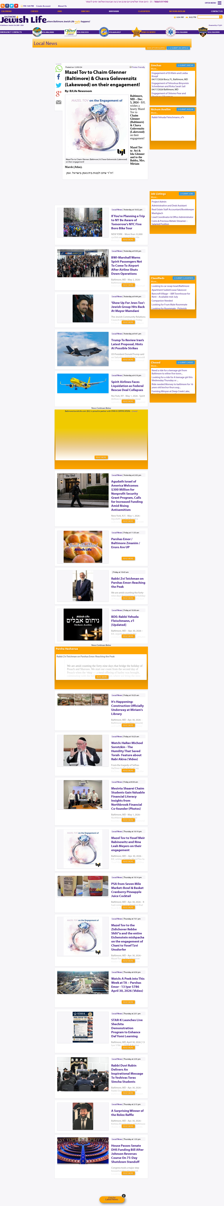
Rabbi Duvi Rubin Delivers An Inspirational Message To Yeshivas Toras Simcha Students (127, 1073)
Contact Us (217, 11)
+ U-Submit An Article (178, 48)
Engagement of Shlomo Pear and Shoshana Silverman (169, 95)
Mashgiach (157, 213)
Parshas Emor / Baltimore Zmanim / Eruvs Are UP (125, 543)
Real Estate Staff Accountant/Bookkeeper (173, 209)
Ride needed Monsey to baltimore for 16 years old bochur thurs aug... (172, 386)
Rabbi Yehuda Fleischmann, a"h (168, 117)
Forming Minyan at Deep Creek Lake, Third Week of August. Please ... (171, 393)
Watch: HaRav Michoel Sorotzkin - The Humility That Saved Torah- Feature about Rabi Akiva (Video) (127, 751)
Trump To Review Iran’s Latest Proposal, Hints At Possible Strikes (127, 344)
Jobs (59, 11)
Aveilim (190, 109)
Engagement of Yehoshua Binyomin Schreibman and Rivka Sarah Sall (170, 85)
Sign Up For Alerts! (156, 48)
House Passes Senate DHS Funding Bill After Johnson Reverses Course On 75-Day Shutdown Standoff (127, 1153)
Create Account (43, 6)
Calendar (6, 11)
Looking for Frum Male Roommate (169, 304)
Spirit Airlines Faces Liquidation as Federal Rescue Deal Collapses (127, 386)
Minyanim (114, 11)
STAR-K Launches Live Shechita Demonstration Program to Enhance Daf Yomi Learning (127, 1028)
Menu (213, 3)
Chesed (34, 11)
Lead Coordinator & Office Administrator (172, 217)
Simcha (190, 65)
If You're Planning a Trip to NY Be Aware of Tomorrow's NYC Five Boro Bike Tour (128, 222)
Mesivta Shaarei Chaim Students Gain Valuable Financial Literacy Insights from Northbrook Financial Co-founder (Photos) (128, 798)
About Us (62, 6)
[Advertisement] (111, 187)
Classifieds (144, 11)
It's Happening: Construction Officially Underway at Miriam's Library (127, 708)
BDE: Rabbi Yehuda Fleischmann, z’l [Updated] (125, 621)
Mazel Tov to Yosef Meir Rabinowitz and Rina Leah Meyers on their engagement (128, 844)
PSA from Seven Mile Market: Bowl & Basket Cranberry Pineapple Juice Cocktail (127, 890)
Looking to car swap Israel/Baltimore (170, 285)
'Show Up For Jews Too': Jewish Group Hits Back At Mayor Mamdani (128, 307)
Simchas (85, 11)
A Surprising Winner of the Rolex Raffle (127, 1113)
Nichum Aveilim (177, 11)
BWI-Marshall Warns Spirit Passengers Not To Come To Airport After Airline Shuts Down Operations (126, 265)
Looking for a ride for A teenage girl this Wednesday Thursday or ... (172, 379)
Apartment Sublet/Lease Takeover (169, 289)
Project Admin (159, 201)
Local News (45, 43)
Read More (128, 239)
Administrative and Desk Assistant (169, 205)
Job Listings (158, 194)
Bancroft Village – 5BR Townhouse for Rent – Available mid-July (171, 295)
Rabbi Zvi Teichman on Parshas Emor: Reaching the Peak (128, 582)
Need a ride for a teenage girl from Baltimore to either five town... (169, 372)
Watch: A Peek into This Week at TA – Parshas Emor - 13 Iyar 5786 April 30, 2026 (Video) (128, 984)
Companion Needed (162, 300)
